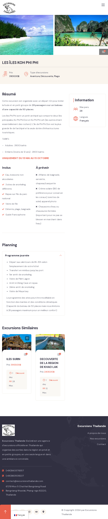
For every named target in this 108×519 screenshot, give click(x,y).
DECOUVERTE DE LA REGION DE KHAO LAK (49, 363)
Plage (57, 76)
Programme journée (17, 255)
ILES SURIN (13, 359)
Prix (8, 364)
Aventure (35, 76)
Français (84, 120)
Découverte (47, 76)
